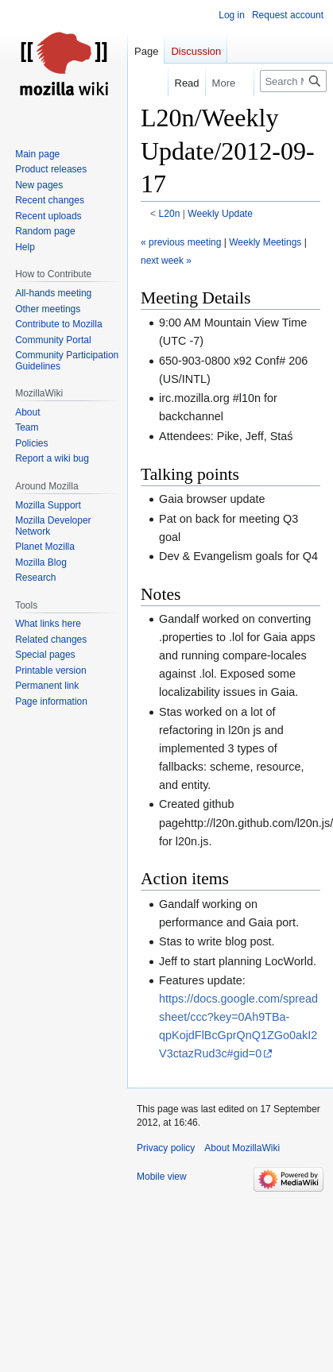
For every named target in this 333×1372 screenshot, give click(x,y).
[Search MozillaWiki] (293, 81)
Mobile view (162, 1176)
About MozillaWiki (242, 1148)
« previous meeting (181, 242)
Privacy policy (166, 1148)
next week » (166, 260)
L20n (169, 213)
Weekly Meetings (265, 242)
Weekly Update (220, 213)
